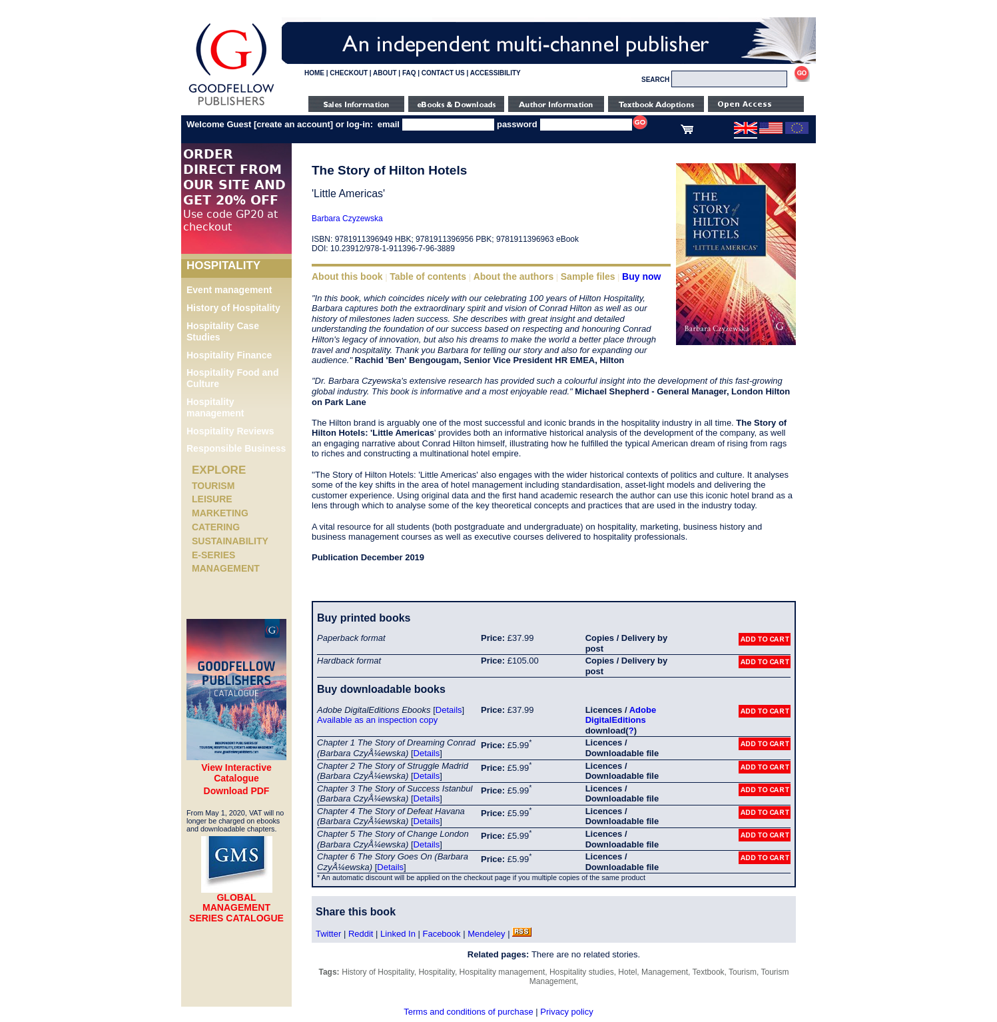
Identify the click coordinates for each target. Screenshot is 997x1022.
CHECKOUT (349, 73)
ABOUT (385, 73)
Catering (216, 527)
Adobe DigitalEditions (620, 715)
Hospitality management (215, 407)
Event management (229, 289)
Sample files (588, 276)
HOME (314, 73)
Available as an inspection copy (377, 720)
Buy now (641, 276)
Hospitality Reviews (230, 431)
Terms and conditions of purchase (468, 1012)
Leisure (212, 499)
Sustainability (230, 541)
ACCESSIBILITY (495, 73)
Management (226, 568)
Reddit (361, 934)
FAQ (409, 73)
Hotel (627, 972)
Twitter (328, 934)
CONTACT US (443, 73)
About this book (347, 276)
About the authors (514, 276)
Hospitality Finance (229, 355)
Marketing (220, 513)
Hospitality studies (581, 972)
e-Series (213, 555)
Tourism (213, 485)
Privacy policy (566, 1012)
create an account (293, 124)
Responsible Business (236, 448)
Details (449, 710)
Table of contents (428, 276)
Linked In (398, 934)
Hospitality (436, 972)
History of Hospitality (233, 307)
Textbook (709, 972)
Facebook (441, 934)
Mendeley (486, 934)
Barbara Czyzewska (347, 218)
